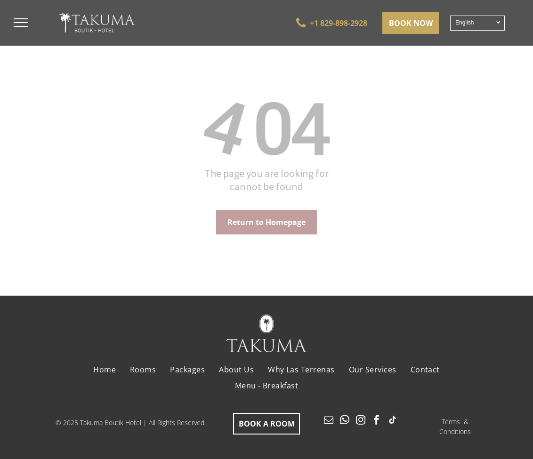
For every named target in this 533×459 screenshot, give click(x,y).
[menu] (20, 22)
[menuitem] (104, 370)
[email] (329, 421)
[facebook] (377, 421)
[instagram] (361, 421)
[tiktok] (393, 421)
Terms (451, 421)
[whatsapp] (345, 421)
